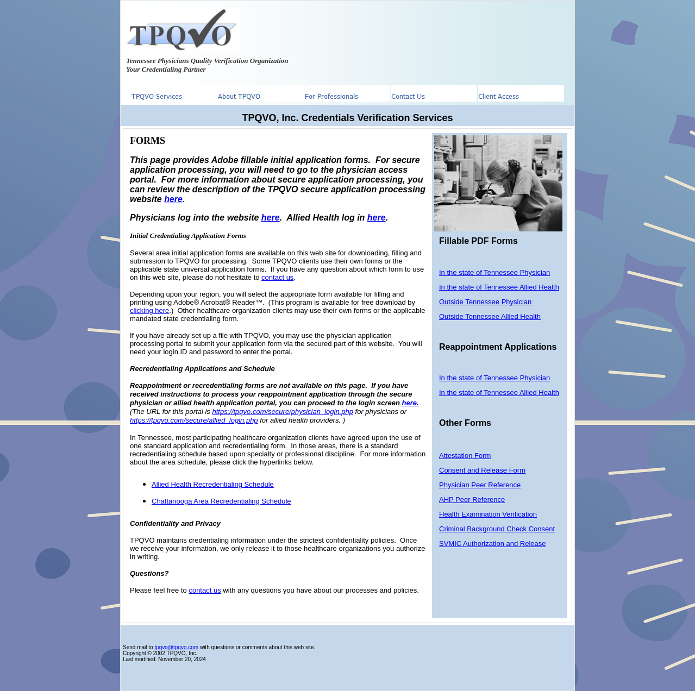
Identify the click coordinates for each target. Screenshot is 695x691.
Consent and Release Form (482, 470)
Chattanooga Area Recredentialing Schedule (221, 501)
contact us (277, 277)
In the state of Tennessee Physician (494, 272)
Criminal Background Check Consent (497, 529)
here (270, 217)
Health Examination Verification (488, 514)
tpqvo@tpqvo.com (176, 647)
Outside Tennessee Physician (485, 302)
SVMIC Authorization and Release (492, 543)
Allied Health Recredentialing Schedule (213, 484)
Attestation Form (465, 455)
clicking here (149, 310)
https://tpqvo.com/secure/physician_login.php (282, 411)
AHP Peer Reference (472, 499)
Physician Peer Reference (480, 485)
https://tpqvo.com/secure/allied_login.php (194, 420)
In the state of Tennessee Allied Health (499, 287)
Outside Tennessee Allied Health (490, 316)
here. (410, 403)
